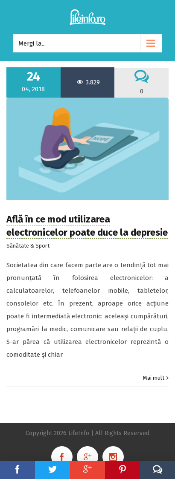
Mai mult (153, 378)
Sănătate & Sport (28, 245)
